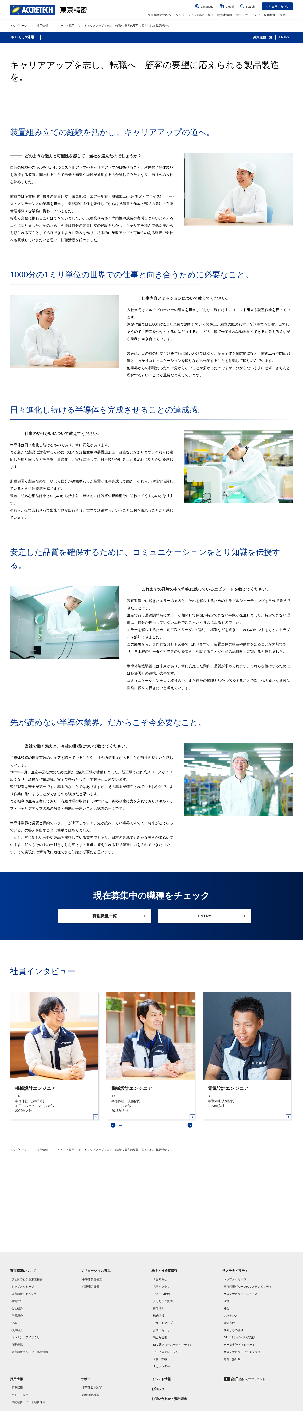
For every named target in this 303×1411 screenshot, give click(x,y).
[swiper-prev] (113, 1201)
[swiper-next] (190, 1201)
